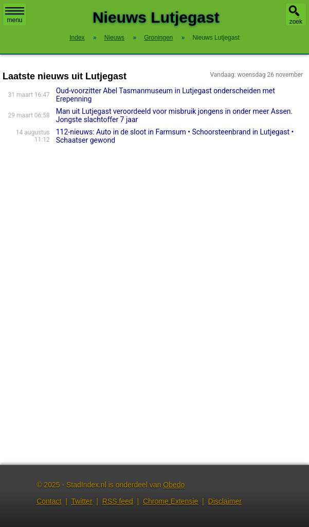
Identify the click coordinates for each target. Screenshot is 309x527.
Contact (49, 501)
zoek (295, 21)
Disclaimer (225, 501)
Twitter (81, 501)
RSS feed (117, 501)
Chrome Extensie (170, 501)
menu (14, 15)
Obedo (174, 485)
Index (76, 37)
